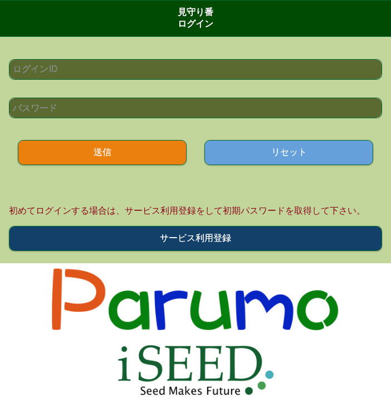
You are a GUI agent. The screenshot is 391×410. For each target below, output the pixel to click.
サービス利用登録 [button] (195, 238)
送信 (102, 152)
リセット (289, 152)
